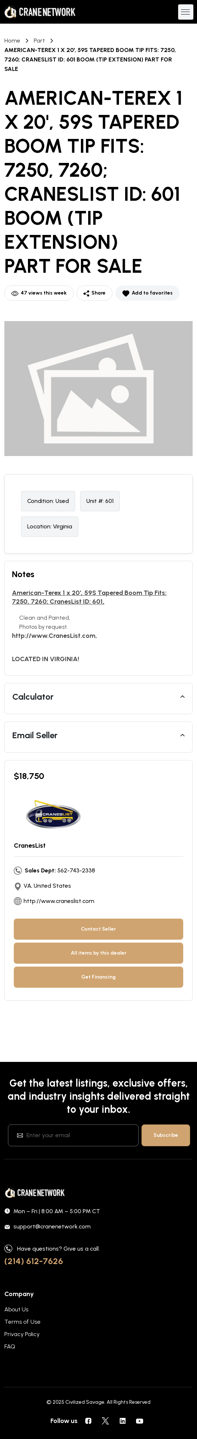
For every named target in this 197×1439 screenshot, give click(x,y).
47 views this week (39, 293)
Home (12, 40)
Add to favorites (147, 293)
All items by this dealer (99, 953)
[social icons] (88, 1421)
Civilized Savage (84, 1402)
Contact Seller (98, 929)
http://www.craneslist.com (59, 901)
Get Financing (98, 977)
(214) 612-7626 (33, 1261)
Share (94, 293)
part (39, 40)
